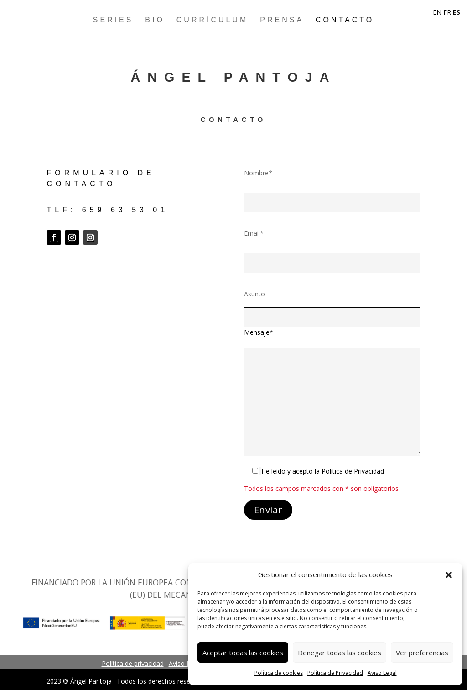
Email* (254, 233)
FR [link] (447, 12)
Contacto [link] (345, 20)
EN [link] (437, 12)
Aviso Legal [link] (382, 673)
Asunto (254, 294)
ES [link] (456, 12)
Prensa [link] (282, 20)
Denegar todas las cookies (339, 652)
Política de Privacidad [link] (335, 673)
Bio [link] (155, 20)
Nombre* (258, 173)
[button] (448, 574)
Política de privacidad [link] (133, 663)
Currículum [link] (212, 20)
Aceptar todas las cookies (242, 652)
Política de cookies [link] (278, 673)
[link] (353, 471)
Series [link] (113, 20)
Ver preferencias (422, 652)
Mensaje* (258, 332)
